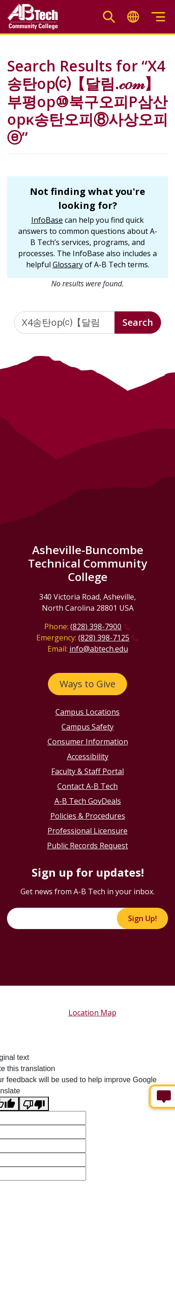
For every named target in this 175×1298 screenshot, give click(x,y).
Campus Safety (87, 727)
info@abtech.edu (98, 649)
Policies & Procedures (87, 816)
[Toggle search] (109, 16)
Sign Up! (142, 918)
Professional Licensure (87, 831)
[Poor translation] (34, 1104)
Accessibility (87, 756)
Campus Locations (87, 712)
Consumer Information (87, 741)
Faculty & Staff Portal (87, 771)
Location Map (92, 1012)
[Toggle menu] (158, 16)
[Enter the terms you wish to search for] (64, 322)
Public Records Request (87, 845)
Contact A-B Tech (87, 786)
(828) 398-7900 (95, 626)
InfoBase (47, 220)
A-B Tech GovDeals (87, 801)
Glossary (68, 264)
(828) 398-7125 (103, 638)
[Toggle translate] (133, 16)
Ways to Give (87, 684)
